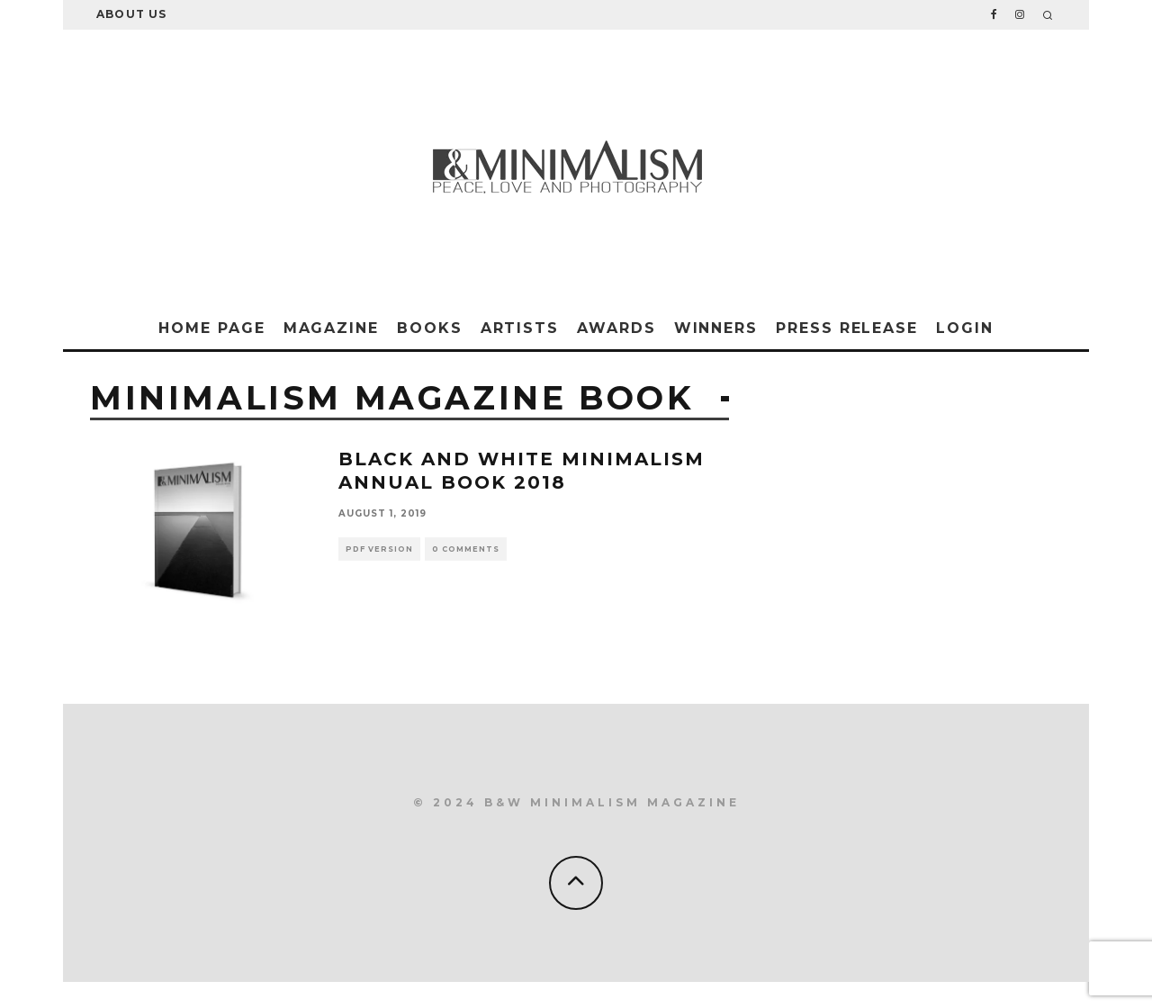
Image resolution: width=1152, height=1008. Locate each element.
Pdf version (379, 549)
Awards (616, 328)
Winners (716, 328)
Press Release (847, 328)
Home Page (211, 328)
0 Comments (466, 549)
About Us (131, 14)
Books (430, 328)
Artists (520, 328)
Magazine (331, 328)
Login (965, 328)
